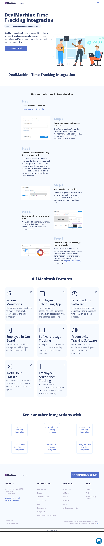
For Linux (65, 511)
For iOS (64, 519)
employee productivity (63, 266)
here (97, 538)
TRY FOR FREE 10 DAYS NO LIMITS (84, 490)
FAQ (87, 508)
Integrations (41, 523)
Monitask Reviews (9, 513)
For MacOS (66, 508)
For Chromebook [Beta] (70, 523)
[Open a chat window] (99, 541)
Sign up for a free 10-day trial (34, 109)
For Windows (67, 504)
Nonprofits (41, 526)
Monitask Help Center (91, 512)
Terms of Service (43, 511)
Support (89, 504)
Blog (39, 519)
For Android (66, 515)
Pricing (39, 508)
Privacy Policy (9, 535)
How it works (42, 504)
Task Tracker (42, 515)
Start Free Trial (16, 48)
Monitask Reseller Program (47, 530)
